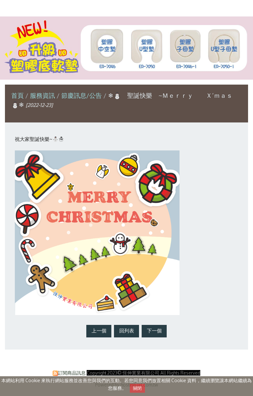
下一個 (154, 331)
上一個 (99, 331)
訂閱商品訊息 (72, 373)
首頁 (17, 95)
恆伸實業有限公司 (126, 8)
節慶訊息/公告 (81, 95)
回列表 (126, 331)
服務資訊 (43, 95)
